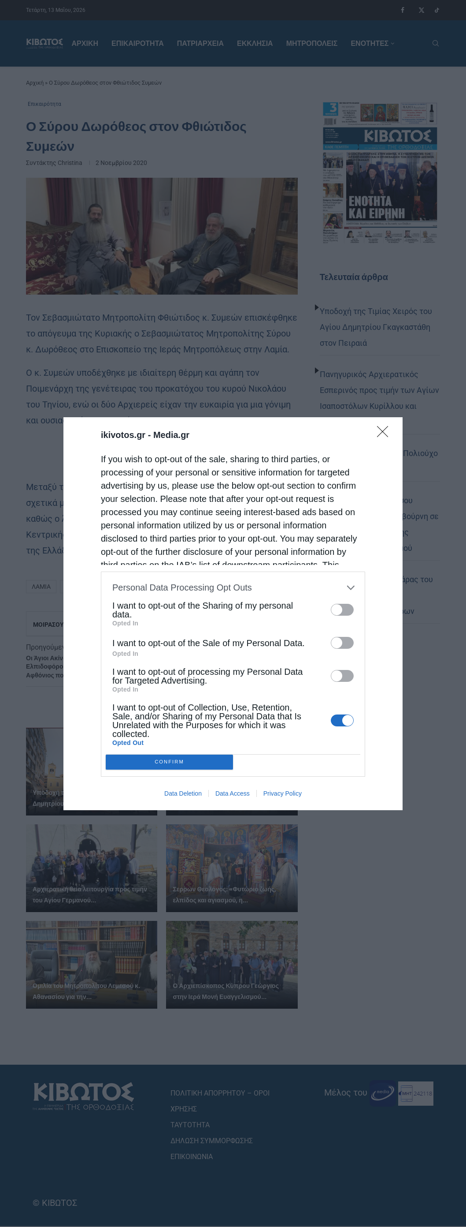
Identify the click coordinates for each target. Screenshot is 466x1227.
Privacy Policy (282, 793)
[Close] (385, 434)
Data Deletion (183, 793)
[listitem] (233, 587)
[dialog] (233, 613)
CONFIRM (169, 762)
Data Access (232, 793)
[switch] (342, 610)
